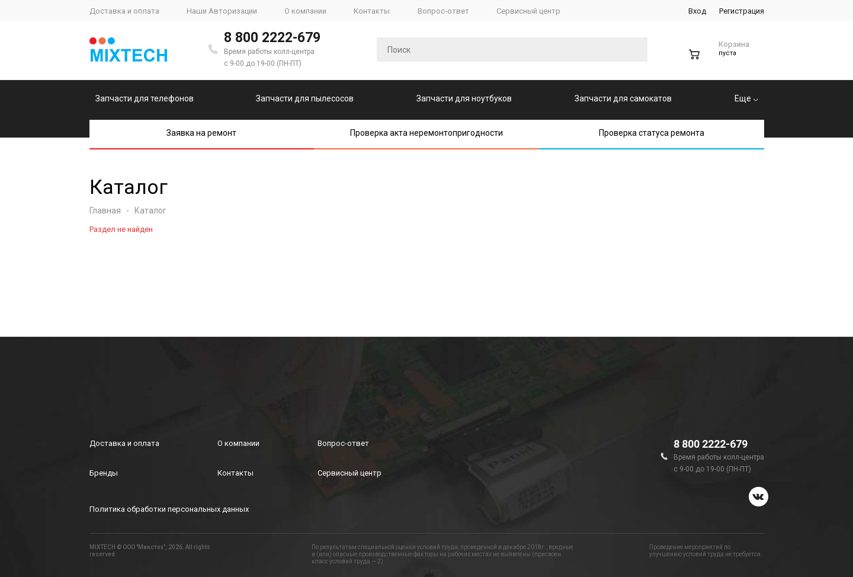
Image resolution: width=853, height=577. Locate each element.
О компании (238, 443)
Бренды (103, 472)
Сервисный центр (349, 472)
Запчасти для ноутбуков (464, 98)
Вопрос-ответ (343, 443)
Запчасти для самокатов (623, 98)
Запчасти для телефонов (144, 98)
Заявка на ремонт (201, 133)
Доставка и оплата (124, 443)
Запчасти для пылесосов (305, 98)
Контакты (235, 472)
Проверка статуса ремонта (651, 133)
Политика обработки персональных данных (169, 509)
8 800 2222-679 (272, 38)
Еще (746, 98)
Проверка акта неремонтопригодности (426, 133)
